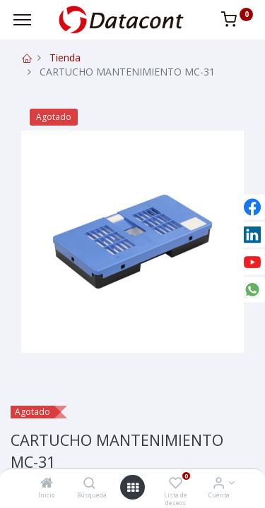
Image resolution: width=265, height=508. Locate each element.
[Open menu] (133, 487)
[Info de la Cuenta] (218, 483)
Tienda (65, 57)
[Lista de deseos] (175, 483)
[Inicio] (46, 483)
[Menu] (22, 20)
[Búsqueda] (89, 483)
